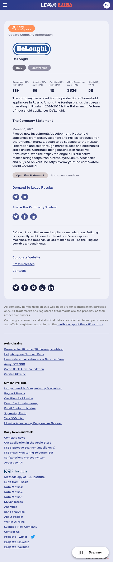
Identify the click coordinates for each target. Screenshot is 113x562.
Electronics (39, 67)
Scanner (95, 552)
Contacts (19, 270)
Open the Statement (30, 175)
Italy (19, 67)
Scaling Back (24, 28)
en (107, 5)
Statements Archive (65, 175)
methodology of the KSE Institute (80, 324)
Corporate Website (26, 257)
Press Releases (23, 264)
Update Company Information (30, 34)
